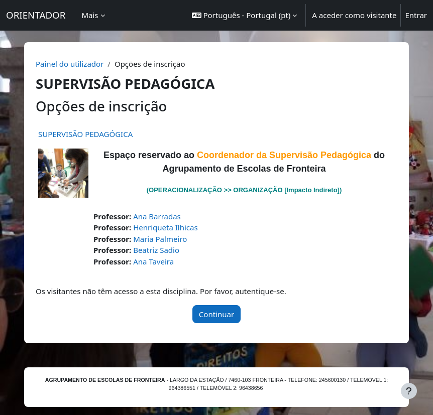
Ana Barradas (157, 216)
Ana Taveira (153, 261)
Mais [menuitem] (89, 15)
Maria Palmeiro (160, 239)
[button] (244, 15)
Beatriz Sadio (156, 250)
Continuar (216, 314)
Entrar (416, 15)
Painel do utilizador (69, 64)
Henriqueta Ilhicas (165, 227)
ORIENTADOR (35, 15)
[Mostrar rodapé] (409, 391)
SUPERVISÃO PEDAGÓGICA (85, 134)
